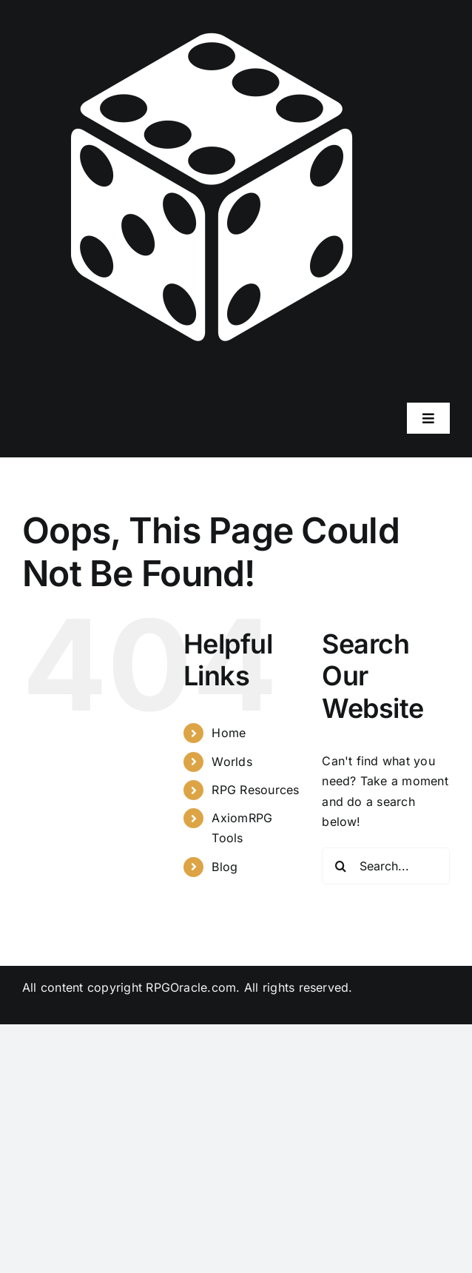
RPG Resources (255, 789)
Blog (224, 866)
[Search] (340, 865)
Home (229, 732)
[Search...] (386, 865)
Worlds (232, 761)
